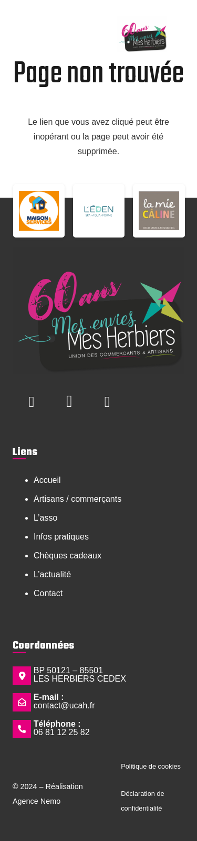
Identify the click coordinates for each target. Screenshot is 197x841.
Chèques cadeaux (67, 555)
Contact (48, 593)
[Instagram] (69, 401)
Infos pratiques (61, 536)
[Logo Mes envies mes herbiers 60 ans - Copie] (142, 34)
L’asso (45, 517)
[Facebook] (31, 401)
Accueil (47, 480)
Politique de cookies (151, 766)
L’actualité (52, 574)
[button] (27, 25)
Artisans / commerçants (77, 498)
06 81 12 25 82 (62, 732)
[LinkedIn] (107, 401)
